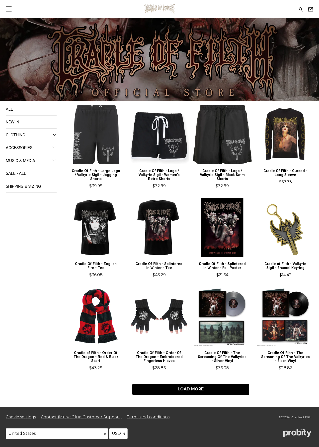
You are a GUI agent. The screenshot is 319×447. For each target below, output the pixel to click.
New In (12, 121)
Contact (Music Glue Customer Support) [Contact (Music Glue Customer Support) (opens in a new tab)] (81, 417)
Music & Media (31, 160)
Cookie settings (21, 417)
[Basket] (310, 9)
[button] (8, 9)
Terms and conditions (148, 417)
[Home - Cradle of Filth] (159, 8)
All (9, 109)
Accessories (31, 147)
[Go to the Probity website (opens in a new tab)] (297, 433)
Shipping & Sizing (23, 186)
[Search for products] (301, 8)
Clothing (31, 134)
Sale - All (16, 173)
